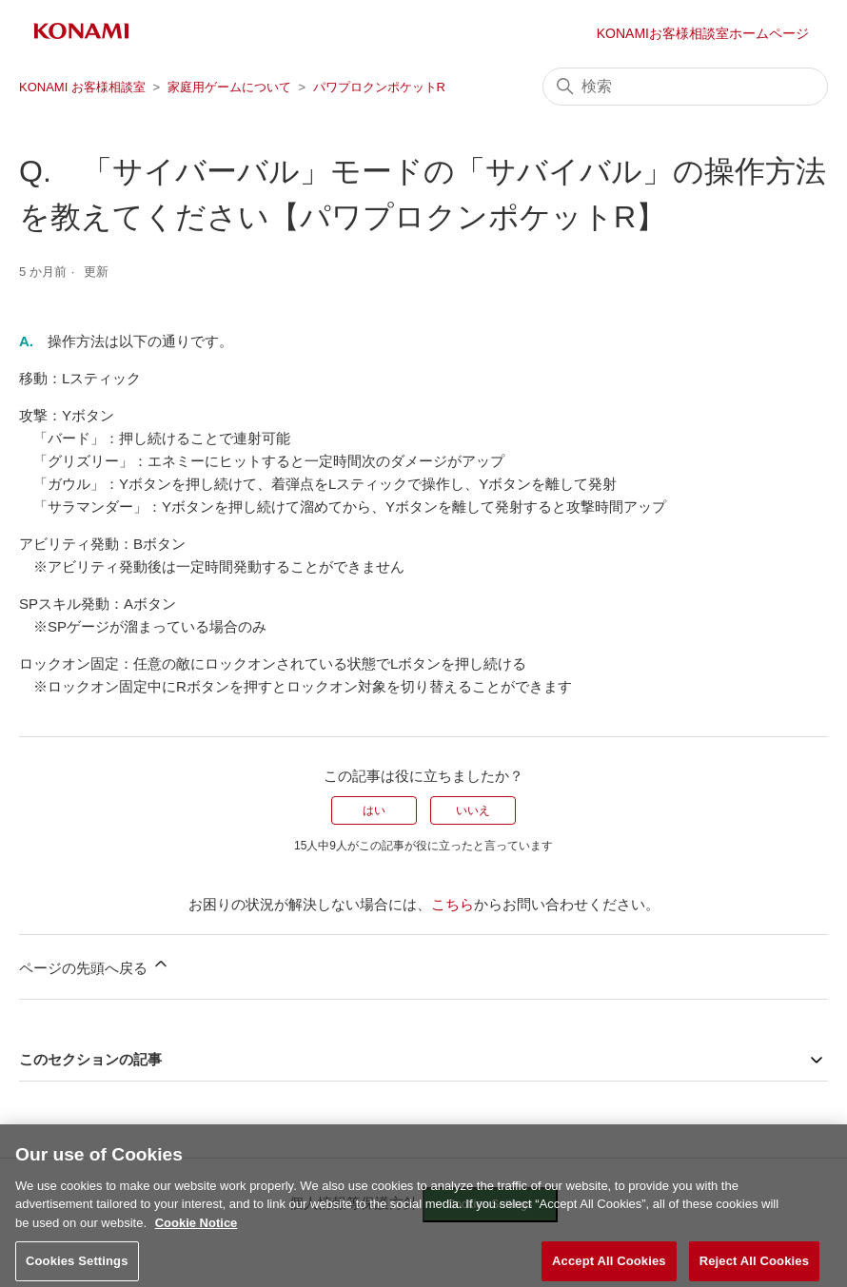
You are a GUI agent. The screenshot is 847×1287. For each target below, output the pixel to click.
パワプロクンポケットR (379, 87)
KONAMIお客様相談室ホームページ (703, 33)
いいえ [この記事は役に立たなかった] (473, 810)
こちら (452, 904)
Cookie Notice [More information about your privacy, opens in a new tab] (196, 1232)
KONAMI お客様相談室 (82, 87)
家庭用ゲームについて (229, 87)
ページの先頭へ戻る (94, 965)
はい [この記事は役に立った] (374, 810)
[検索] (685, 87)
